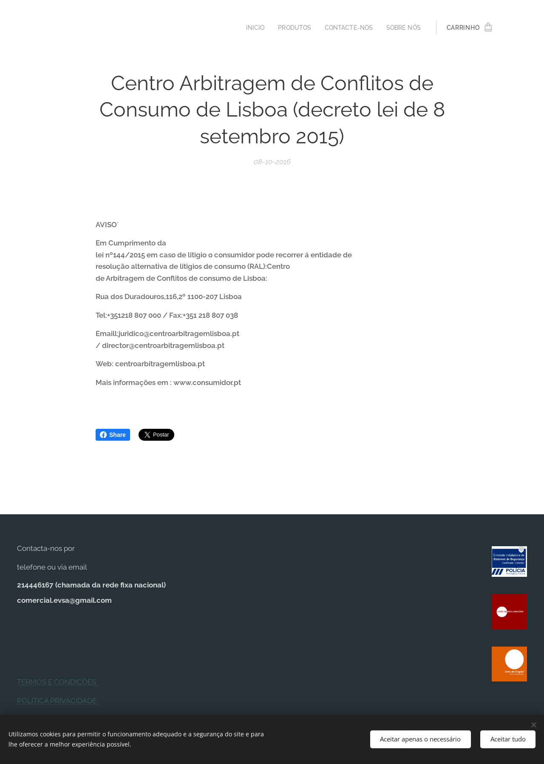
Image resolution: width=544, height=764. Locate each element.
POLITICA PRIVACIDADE (57, 700)
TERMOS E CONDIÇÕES (58, 682)
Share (113, 434)
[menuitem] (249, 27)
